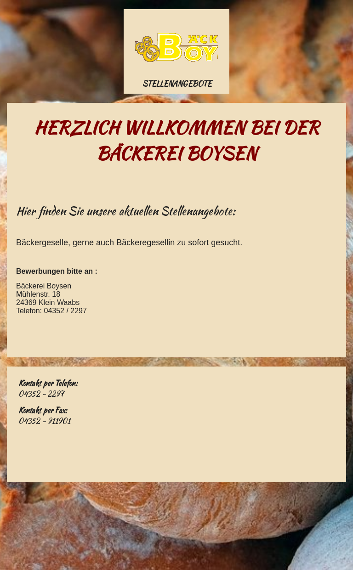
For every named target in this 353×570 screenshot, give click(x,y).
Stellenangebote (176, 84)
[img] (176, 47)
